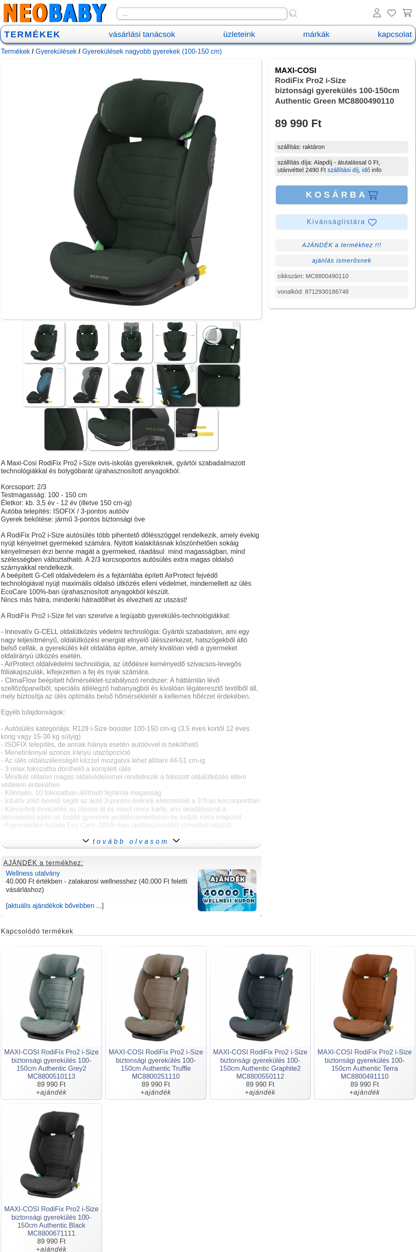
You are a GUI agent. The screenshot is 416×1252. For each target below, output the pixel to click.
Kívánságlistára (342, 222)
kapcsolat (395, 34)
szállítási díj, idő (348, 170)
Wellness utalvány (33, 873)
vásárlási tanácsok (142, 34)
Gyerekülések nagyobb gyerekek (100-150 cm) (152, 51)
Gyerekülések (56, 51)
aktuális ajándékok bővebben (51, 905)
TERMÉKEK (32, 34)
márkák (316, 34)
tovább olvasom (131, 841)
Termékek (15, 51)
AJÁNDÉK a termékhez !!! (342, 245)
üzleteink (239, 34)
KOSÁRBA (341, 195)
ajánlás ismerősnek (341, 260)
